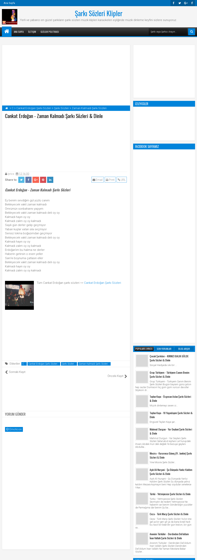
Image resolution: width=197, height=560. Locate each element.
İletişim (32, 31)
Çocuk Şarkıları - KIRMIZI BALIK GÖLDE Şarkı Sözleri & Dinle (169, 203)
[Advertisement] (66, 144)
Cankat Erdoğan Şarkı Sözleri (102, 283)
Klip (138, 482)
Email (98, 179)
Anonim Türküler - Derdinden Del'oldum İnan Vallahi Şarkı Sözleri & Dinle (169, 381)
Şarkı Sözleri (68, 363)
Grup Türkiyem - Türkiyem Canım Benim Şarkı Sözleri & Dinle (169, 219)
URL (122, 179)
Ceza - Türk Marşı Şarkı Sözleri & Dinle (169, 359)
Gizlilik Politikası (50, 31)
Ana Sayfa (9, 3)
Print (110, 179)
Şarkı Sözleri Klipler (98, 13)
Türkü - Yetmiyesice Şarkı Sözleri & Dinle (170, 339)
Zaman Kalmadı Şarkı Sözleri (93, 363)
